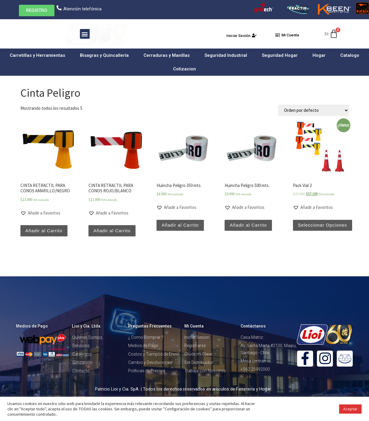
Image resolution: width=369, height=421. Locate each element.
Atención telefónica (82, 9)
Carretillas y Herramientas (39, 55)
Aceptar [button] (350, 409)
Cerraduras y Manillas (168, 55)
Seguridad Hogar (281, 55)
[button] (36, 10)
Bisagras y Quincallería (106, 55)
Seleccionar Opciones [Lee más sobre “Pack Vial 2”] (322, 225)
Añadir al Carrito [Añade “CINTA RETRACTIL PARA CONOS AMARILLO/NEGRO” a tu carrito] (43, 230)
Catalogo (349, 55)
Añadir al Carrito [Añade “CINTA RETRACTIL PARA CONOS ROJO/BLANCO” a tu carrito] (112, 230)
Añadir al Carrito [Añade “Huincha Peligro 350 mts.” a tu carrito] (180, 225)
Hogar (320, 55)
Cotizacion (184, 69)
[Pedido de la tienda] (313, 110)
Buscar (171, 34)
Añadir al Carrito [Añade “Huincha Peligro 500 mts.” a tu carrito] (248, 225)
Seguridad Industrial (227, 55)
